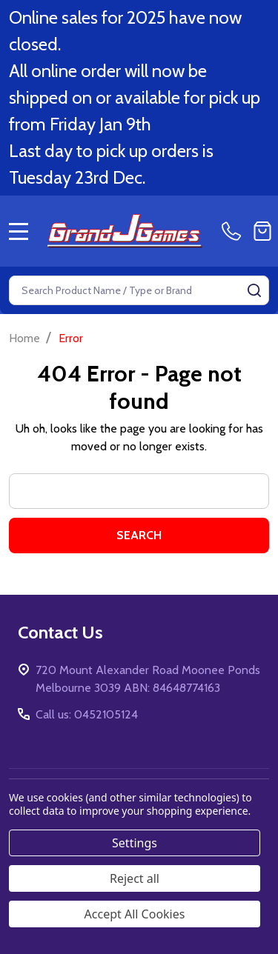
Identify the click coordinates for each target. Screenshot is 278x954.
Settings (134, 843)
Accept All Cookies (135, 914)
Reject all (134, 878)
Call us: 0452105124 (87, 714)
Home (24, 338)
